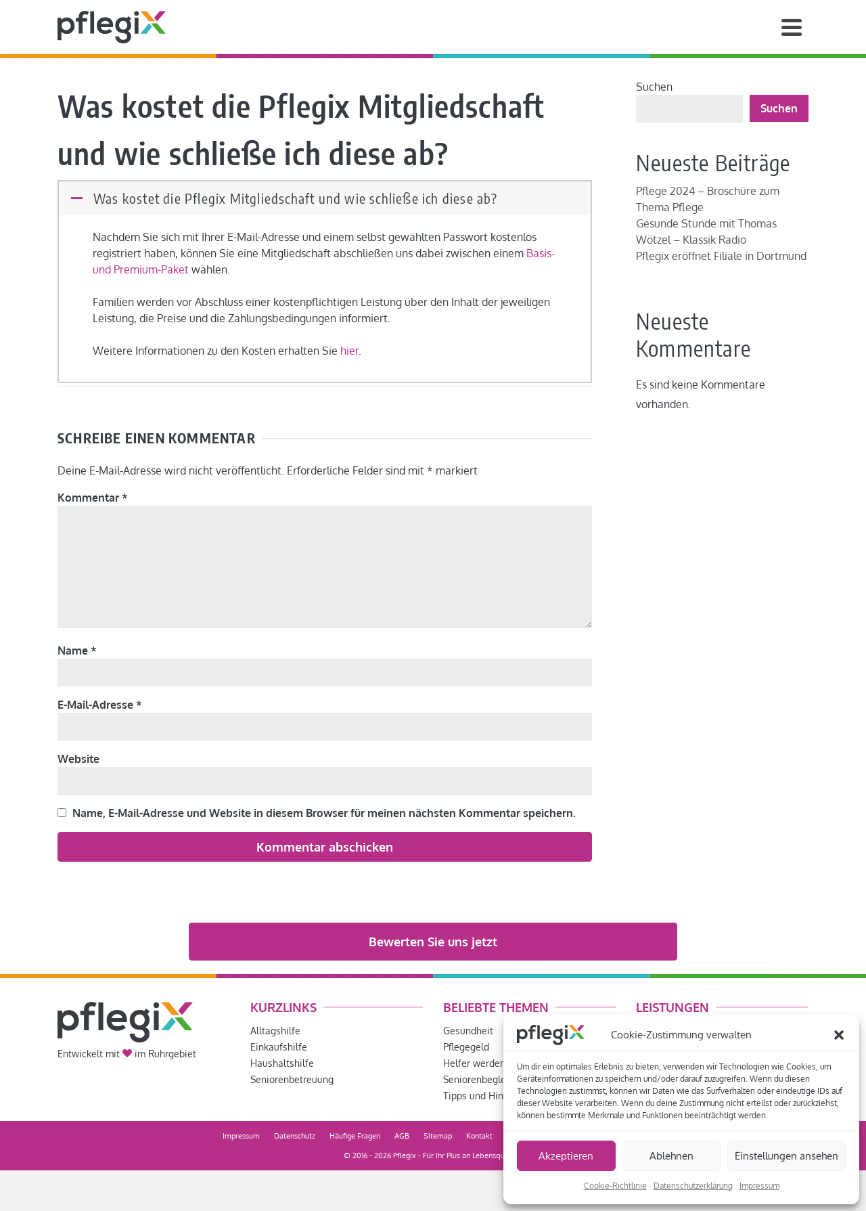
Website (78, 759)
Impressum (759, 1186)
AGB (401, 1136)
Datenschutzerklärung (693, 1186)
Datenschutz (294, 1136)
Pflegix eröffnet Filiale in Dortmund (721, 256)
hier (349, 350)
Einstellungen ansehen (786, 1155)
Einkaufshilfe (278, 1047)
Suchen (654, 86)
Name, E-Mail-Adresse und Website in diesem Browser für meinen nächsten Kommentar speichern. (324, 813)
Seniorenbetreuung (292, 1079)
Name (77, 650)
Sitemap (438, 1136)
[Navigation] (791, 27)
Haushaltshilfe (282, 1063)
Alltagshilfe (275, 1030)
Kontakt (479, 1136)
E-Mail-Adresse (100, 704)
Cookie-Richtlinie (615, 1186)
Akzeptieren (566, 1155)
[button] (839, 1035)
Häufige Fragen (354, 1136)
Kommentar (93, 497)
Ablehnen (671, 1155)
